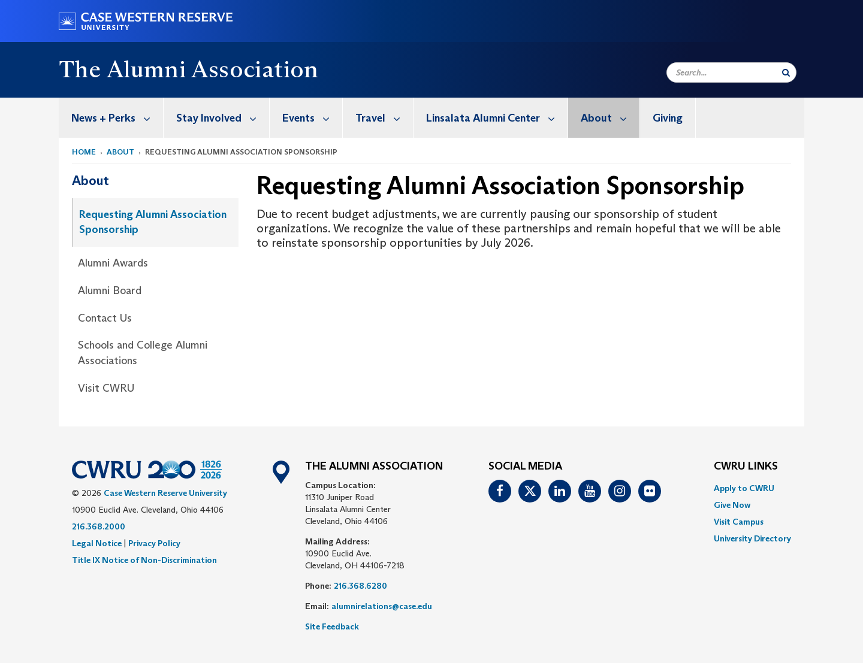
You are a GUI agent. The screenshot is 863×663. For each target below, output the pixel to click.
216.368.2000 (98, 526)
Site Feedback (332, 626)
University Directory (752, 538)
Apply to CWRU (744, 488)
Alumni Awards (113, 263)
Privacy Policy (154, 543)
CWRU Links (746, 467)
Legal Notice (97, 543)
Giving (668, 118)
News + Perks (117, 118)
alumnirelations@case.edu (381, 606)
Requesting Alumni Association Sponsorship (153, 222)
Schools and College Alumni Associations (142, 352)
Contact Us (105, 318)
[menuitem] (111, 118)
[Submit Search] (786, 72)
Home (84, 151)
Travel (384, 118)
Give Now (732, 504)
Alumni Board (109, 290)
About (610, 118)
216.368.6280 (360, 585)
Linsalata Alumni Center (497, 118)
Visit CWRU (106, 388)
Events (312, 118)
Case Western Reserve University (165, 493)
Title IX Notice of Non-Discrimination (144, 560)
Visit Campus (739, 521)
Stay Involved (222, 118)
